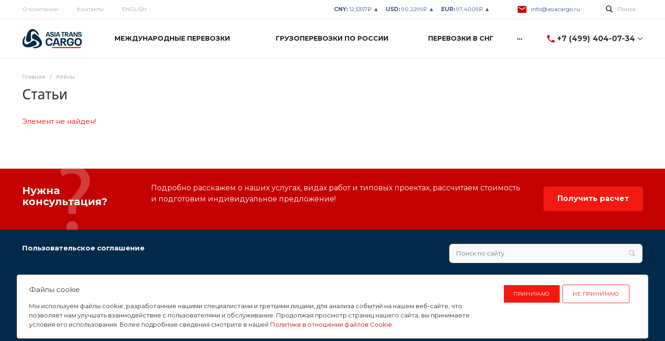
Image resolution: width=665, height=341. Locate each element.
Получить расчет (593, 198)
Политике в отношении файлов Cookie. (331, 324)
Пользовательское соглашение (83, 248)
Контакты (90, 9)
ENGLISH (134, 9)
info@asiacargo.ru (555, 9)
